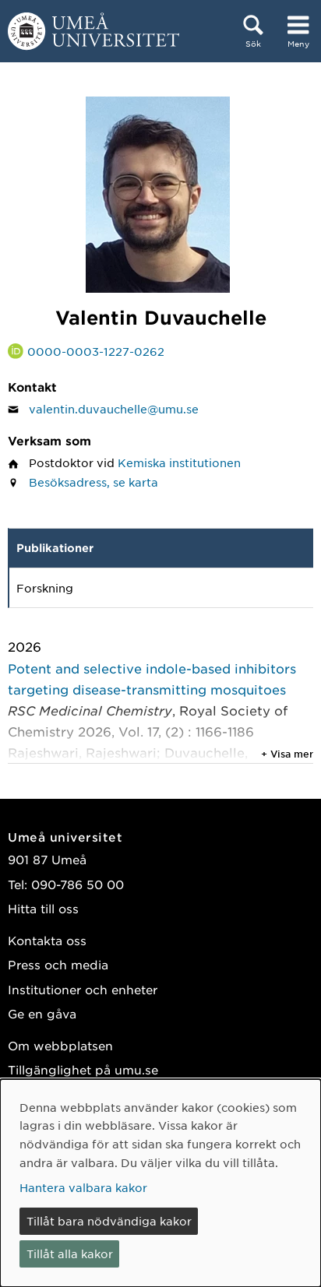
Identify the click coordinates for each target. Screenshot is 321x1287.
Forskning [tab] (44, 588)
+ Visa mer (287, 753)
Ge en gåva (42, 1013)
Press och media (58, 964)
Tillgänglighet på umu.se (83, 1069)
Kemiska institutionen (179, 462)
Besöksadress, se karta (93, 482)
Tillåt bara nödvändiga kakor (109, 1221)
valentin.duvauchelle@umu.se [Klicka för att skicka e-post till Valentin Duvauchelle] (114, 409)
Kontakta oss (47, 940)
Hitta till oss (43, 908)
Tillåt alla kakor (69, 1254)
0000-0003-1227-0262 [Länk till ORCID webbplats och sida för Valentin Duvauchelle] (95, 351)
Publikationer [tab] (54, 547)
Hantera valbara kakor (83, 1187)
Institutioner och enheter (82, 989)
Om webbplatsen (60, 1045)
